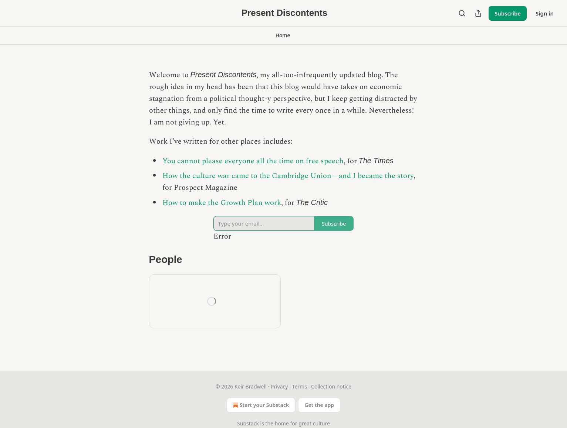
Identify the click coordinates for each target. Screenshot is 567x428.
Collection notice (331, 386)
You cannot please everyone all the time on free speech (253, 161)
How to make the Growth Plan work (221, 202)
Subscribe (508, 13)
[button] (283, 35)
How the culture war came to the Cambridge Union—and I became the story (288, 175)
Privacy (279, 386)
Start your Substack (260, 405)
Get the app (319, 404)
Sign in (545, 13)
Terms (299, 386)
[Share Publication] (478, 13)
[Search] (462, 13)
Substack (248, 423)
